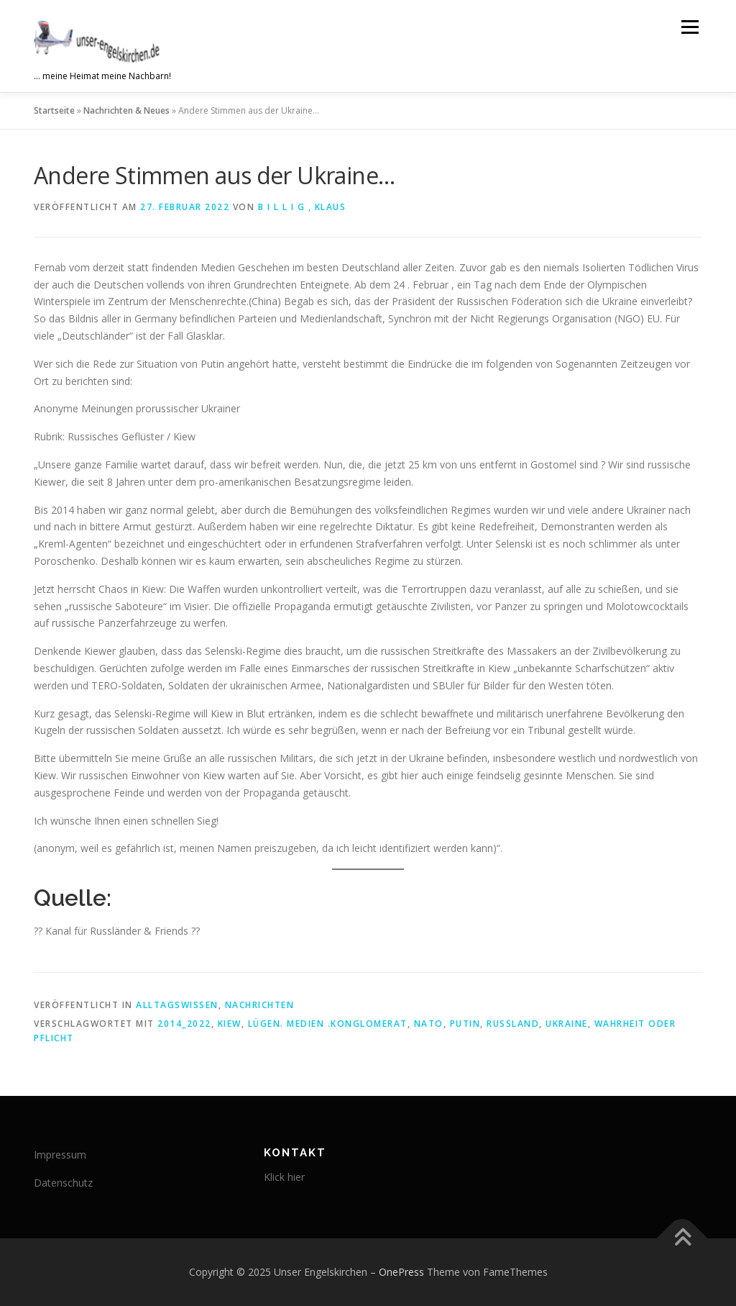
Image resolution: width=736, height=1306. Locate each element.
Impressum (60, 1154)
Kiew (230, 1023)
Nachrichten (260, 1005)
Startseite (54, 110)
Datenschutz (63, 1182)
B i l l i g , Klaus (302, 207)
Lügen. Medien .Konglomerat (328, 1023)
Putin (465, 1023)
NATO (428, 1023)
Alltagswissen (177, 1005)
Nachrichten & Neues (126, 110)
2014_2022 (184, 1023)
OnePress (401, 1272)
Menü (689, 27)
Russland (513, 1023)
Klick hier (284, 1177)
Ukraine (567, 1023)
